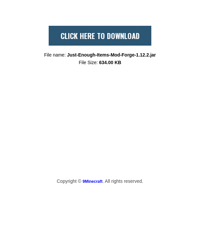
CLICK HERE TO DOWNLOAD (100, 35)
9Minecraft (93, 181)
